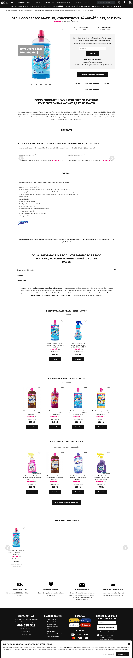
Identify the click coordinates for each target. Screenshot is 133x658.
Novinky (39, 3)
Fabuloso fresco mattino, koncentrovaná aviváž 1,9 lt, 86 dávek (16, 552)
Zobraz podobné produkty (92, 74)
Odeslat (93, 53)
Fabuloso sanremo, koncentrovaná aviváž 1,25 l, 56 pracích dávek (55, 413)
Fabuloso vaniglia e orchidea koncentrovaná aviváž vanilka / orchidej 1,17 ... (101, 413)
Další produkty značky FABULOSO (66, 442)
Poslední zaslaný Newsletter (106, 632)
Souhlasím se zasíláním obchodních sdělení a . (108, 637)
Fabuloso (40, 11)
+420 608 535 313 (84, 6)
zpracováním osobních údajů (108, 640)
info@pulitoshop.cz (99, 6)
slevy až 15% (51, 595)
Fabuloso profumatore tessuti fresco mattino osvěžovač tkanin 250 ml (78, 345)
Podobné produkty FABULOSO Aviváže (66, 379)
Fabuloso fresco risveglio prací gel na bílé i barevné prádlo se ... (78, 477)
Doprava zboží (51, 622)
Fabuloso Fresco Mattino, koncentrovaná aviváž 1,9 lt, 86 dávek (74, 11)
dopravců (121, 593)
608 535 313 (26, 625)
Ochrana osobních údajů (54, 634)
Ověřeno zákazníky (52, 626)
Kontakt (79, 3)
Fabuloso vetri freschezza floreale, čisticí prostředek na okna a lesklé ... (32, 477)
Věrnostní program (52, 619)
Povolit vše (122, 654)
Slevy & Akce (49, 3)
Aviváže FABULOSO (92, 83)
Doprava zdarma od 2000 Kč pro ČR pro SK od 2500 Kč (26, 6)
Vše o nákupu (51, 629)
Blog (87, 3)
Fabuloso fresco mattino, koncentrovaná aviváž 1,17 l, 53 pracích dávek (55, 345)
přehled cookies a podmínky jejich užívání (116, 649)
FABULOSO (106, 30)
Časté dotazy (51, 631)
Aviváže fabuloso (50, 11)
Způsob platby (51, 624)
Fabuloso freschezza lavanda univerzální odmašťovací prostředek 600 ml (101, 477)
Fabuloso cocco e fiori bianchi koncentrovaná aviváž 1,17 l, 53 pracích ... (32, 413)
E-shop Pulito (9, 11)
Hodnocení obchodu (65, 3)
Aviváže (27, 11)
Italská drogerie (17, 3)
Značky (30, 3)
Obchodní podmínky (53, 636)
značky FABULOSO (60, 291)
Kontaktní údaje (26, 634)
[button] (129, 644)
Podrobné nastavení (108, 654)
